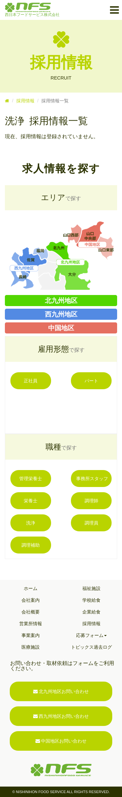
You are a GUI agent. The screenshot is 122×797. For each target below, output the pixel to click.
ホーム (30, 588)
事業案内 (30, 635)
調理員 (91, 522)
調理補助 (30, 545)
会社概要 (30, 611)
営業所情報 (30, 623)
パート (91, 380)
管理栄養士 (30, 478)
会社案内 (30, 600)
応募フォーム (91, 635)
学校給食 (91, 600)
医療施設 (30, 647)
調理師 (91, 500)
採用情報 (25, 100)
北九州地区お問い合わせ (61, 691)
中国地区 (61, 328)
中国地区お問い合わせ (61, 741)
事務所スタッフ (92, 478)
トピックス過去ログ (91, 647)
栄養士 (30, 500)
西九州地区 (61, 314)
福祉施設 (91, 588)
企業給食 (91, 611)
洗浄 (30, 522)
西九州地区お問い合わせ (61, 716)
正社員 (30, 380)
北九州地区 (61, 300)
